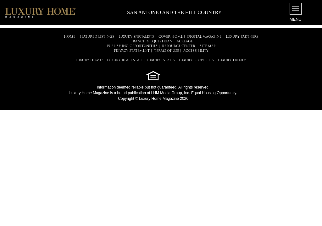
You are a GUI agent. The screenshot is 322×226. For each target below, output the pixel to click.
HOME (69, 37)
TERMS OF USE (166, 51)
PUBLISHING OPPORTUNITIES (132, 46)
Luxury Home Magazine (89, 93)
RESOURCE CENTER (178, 46)
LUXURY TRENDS (232, 60)
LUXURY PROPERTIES (196, 60)
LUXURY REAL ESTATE (125, 60)
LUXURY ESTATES (161, 60)
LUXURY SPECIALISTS (136, 37)
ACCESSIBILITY (195, 51)
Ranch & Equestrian (152, 41)
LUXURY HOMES (89, 60)
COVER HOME (170, 37)
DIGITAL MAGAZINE (204, 37)
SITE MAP (207, 46)
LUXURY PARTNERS (242, 37)
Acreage (185, 41)
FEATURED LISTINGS (97, 37)
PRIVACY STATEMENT (132, 51)
